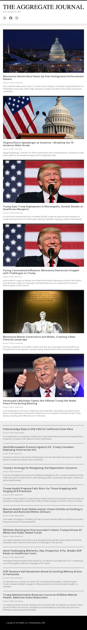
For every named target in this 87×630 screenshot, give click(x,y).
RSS (43, 623)
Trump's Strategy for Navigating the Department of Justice (40, 468)
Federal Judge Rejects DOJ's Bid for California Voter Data (38, 429)
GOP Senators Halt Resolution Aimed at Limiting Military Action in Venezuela (42, 573)
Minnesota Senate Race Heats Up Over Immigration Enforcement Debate (43, 78)
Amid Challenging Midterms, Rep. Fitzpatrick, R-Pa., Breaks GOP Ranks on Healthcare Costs (42, 552)
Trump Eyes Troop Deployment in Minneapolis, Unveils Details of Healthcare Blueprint (43, 208)
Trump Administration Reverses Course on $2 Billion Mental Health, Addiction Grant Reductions (40, 596)
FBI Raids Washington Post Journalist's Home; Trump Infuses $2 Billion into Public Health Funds (42, 531)
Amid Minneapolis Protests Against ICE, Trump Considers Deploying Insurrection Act (38, 448)
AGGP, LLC (24, 623)
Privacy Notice (35, 623)
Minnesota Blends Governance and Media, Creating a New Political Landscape (39, 338)
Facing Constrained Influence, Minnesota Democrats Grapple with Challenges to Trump (41, 272)
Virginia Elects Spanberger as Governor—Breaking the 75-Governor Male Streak (38, 144)
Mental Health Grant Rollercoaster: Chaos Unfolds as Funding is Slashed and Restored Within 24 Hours (42, 510)
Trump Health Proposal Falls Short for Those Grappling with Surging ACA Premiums (40, 490)
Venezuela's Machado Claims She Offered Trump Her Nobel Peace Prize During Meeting (39, 402)
